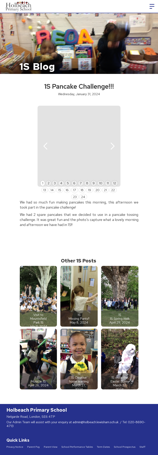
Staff (142, 447)
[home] (19, 6)
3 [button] (55, 183)
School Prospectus (124, 447)
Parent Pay (33, 447)
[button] (152, 6)
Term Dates (103, 447)
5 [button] (68, 183)
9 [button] (94, 183)
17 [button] (74, 190)
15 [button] (59, 190)
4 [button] (61, 183)
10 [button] (100, 183)
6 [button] (74, 183)
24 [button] (83, 197)
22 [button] (113, 190)
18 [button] (82, 190)
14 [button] (52, 190)
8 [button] (87, 183)
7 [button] (81, 183)
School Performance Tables (77, 447)
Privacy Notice (14, 447)
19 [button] (89, 190)
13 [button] (44, 190)
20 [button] (97, 190)
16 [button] (67, 190)
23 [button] (75, 197)
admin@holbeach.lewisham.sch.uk (96, 422)
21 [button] (105, 190)
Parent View (50, 447)
